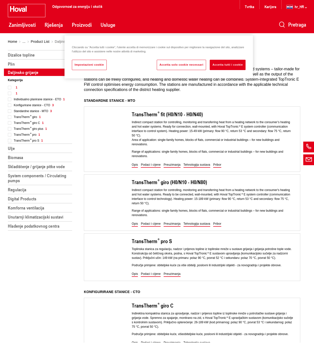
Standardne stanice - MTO (33, 111)
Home (12, 42)
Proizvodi (82, 25)
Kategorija (15, 80)
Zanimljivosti (22, 25)
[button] (135, 165)
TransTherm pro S (28, 140)
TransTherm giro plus (30, 129)
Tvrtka (249, 6)
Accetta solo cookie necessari (181, 64)
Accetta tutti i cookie (227, 64)
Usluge (108, 25)
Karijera (270, 6)
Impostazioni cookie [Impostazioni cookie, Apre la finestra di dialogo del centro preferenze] (89, 64)
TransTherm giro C (29, 123)
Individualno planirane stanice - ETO (39, 99)
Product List (40, 42)
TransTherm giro (27, 117)
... (24, 42)
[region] (41, 200)
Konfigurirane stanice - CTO (34, 105)
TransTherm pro (27, 134)
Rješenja (54, 25)
